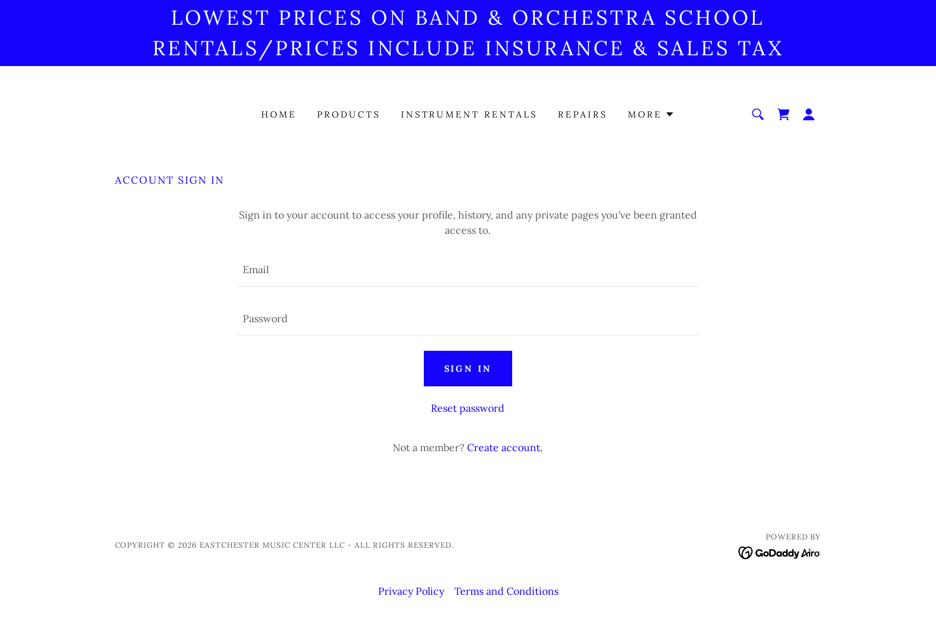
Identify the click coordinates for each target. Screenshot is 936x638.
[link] (783, 114)
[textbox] (468, 270)
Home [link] (279, 114)
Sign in (468, 368)
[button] (651, 114)
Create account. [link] (505, 447)
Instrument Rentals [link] (469, 114)
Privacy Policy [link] (411, 591)
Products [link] (349, 114)
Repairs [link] (582, 114)
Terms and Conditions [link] (506, 591)
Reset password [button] (468, 408)
